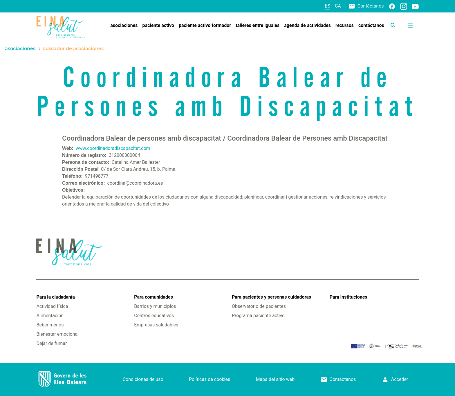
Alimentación (50, 315)
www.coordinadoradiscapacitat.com (113, 148)
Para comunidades (153, 297)
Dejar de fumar (51, 343)
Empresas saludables (156, 325)
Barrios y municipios (155, 306)
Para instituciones (348, 297)
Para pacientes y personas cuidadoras (271, 297)
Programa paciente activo (258, 315)
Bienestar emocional (57, 334)
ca (338, 6)
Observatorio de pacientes (259, 306)
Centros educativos (154, 315)
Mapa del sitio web (275, 379)
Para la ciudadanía (55, 297)
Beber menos (50, 325)
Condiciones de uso (143, 379)
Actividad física (52, 306)
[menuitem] (124, 25)
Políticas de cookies (209, 379)
